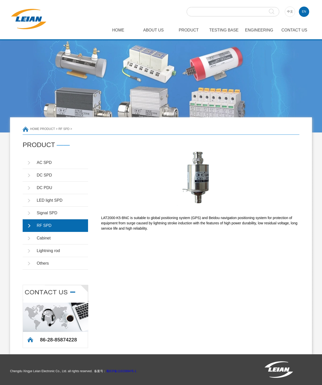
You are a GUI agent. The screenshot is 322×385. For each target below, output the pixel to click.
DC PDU (44, 188)
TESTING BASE (223, 30)
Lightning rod (48, 251)
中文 (290, 11)
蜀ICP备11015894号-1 (121, 371)
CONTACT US (294, 30)
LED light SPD (49, 200)
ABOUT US (153, 30)
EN (304, 11)
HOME (118, 30)
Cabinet (44, 238)
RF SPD (63, 129)
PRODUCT (188, 30)
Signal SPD (47, 213)
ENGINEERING (259, 30)
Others (43, 263)
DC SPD (44, 175)
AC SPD (44, 162)
